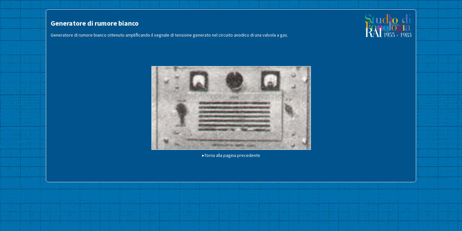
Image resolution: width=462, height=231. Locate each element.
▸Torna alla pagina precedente (231, 155)
